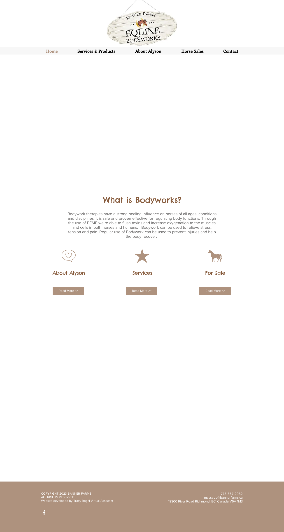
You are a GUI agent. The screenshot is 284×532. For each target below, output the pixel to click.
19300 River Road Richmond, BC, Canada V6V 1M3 (205, 501)
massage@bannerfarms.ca (223, 497)
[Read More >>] (68, 291)
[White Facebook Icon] (44, 512)
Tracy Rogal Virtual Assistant (93, 500)
